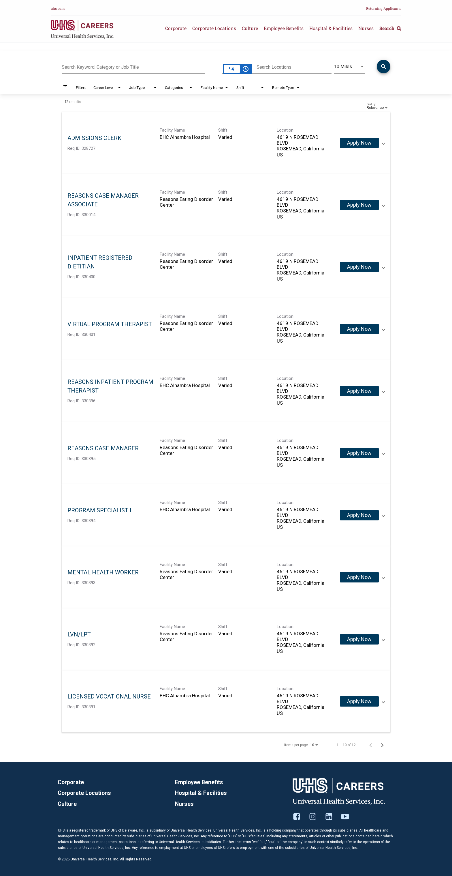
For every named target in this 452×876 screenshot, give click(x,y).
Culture (250, 28)
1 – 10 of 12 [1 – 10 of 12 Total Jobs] (346, 745)
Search (390, 28)
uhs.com (58, 8)
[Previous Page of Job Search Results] (370, 745)
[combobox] (133, 66)
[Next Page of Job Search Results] (382, 745)
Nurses (366, 28)
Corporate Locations (214, 28)
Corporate (176, 28)
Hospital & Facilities (331, 28)
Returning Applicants (383, 8)
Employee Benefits (284, 28)
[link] (226, 143)
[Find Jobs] (383, 67)
